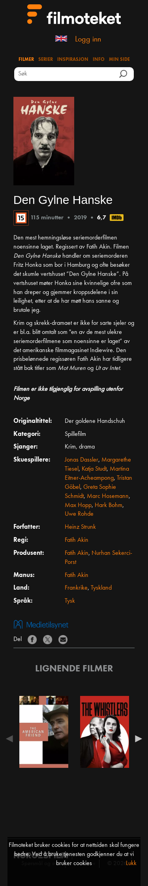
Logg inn (88, 39)
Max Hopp (78, 505)
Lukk (131, 863)
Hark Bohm (108, 505)
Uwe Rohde (79, 514)
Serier (45, 59)
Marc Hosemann (108, 496)
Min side (119, 59)
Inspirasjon (72, 59)
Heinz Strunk (80, 527)
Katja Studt (94, 469)
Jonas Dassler (81, 460)
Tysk (70, 601)
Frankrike (76, 588)
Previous (11, 739)
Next (136, 739)
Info (99, 59)
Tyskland (101, 588)
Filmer (26, 59)
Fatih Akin (76, 540)
